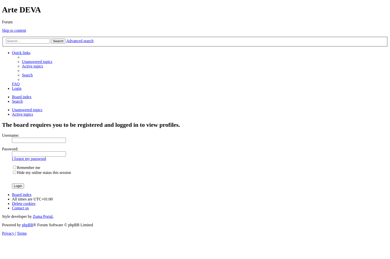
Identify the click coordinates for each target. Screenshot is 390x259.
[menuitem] (37, 62)
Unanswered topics (27, 110)
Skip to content (14, 30)
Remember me (26, 167)
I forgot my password (29, 159)
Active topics (22, 114)
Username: (10, 135)
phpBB (27, 225)
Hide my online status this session (42, 172)
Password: (10, 149)
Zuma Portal (43, 216)
